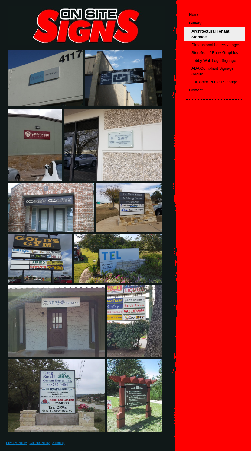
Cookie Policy (39, 443)
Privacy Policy (16, 443)
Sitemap (58, 443)
